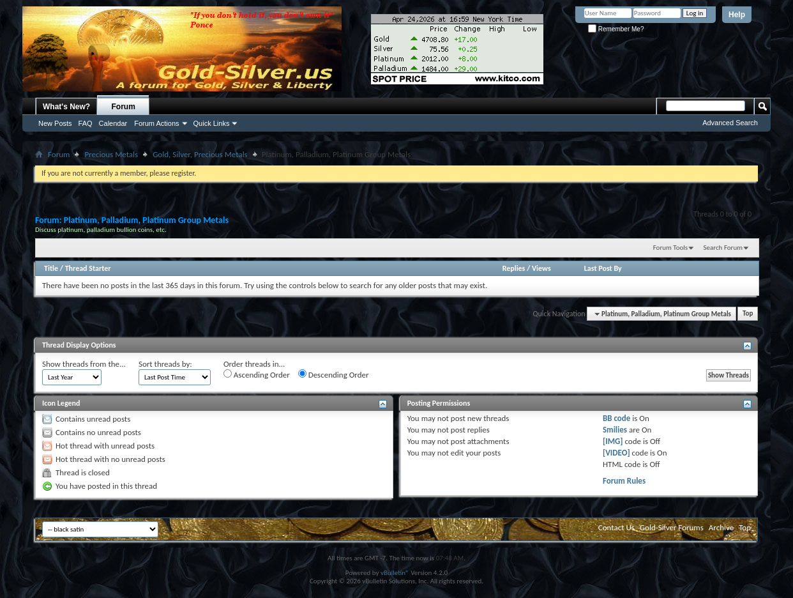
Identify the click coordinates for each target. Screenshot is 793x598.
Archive (721, 527)
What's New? (66, 106)
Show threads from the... (84, 364)
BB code (616, 418)
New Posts (55, 123)
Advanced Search (730, 122)
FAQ (86, 123)
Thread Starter (88, 268)
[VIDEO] (616, 452)
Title (51, 268)
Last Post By (603, 268)
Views (541, 268)
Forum (123, 106)
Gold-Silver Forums (672, 527)
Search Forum (723, 247)
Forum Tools (670, 247)
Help (737, 14)
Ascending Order (256, 374)
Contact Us (616, 527)
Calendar (113, 123)
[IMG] (613, 441)
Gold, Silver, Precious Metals (200, 154)
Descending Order (333, 374)
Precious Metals (111, 154)
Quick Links (211, 123)
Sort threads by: (165, 364)
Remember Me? (616, 29)
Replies (513, 268)
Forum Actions (156, 123)
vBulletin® (395, 573)
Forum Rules (624, 481)
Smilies (615, 429)
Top (748, 314)
